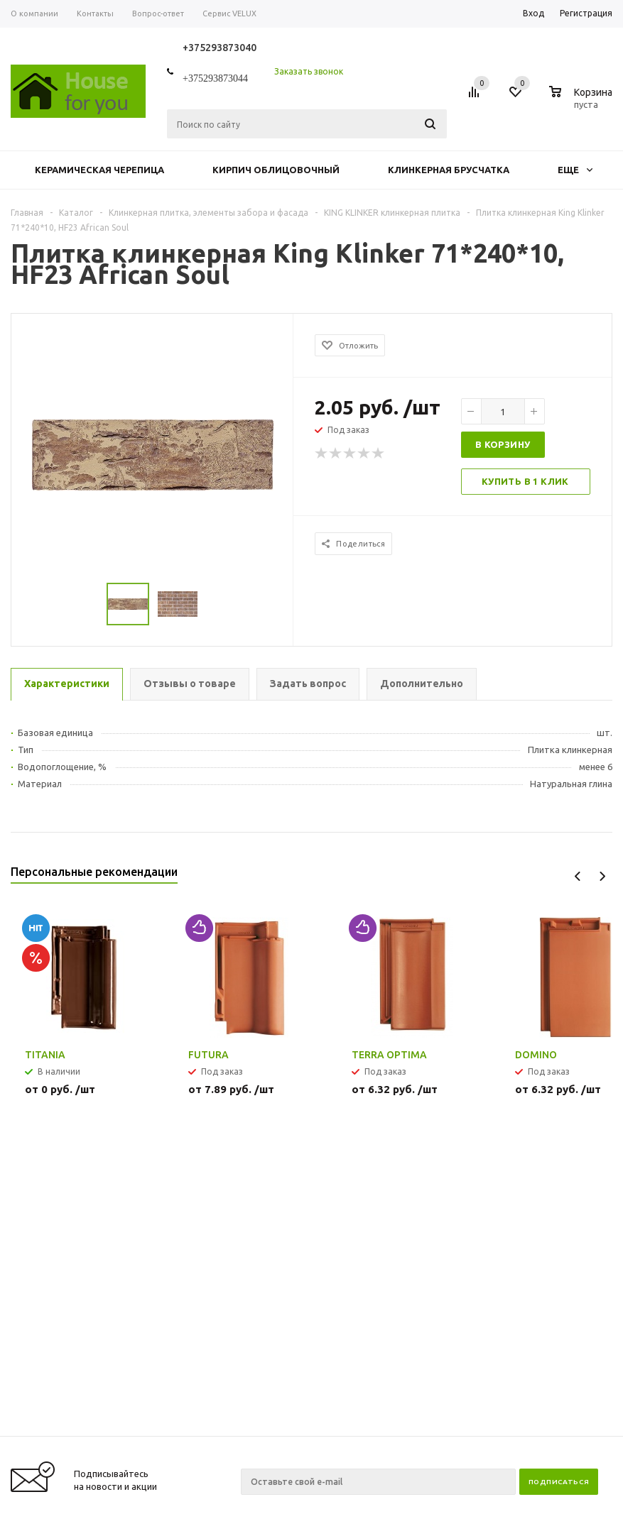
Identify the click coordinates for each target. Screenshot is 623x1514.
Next (602, 876)
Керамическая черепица (99, 170)
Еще (575, 170)
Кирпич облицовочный (276, 170)
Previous (578, 876)
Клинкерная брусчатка (448, 170)
